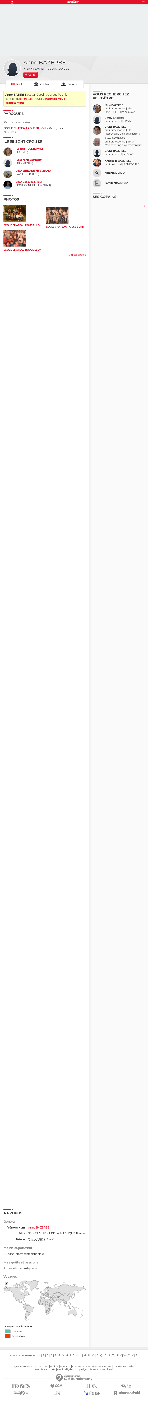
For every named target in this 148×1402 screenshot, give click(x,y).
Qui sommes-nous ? (23, 1366)
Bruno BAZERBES (115, 126)
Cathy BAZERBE (114, 117)
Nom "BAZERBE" (115, 172)
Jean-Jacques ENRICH (29, 182)
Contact (39, 1366)
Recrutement (105, 1366)
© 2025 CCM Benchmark (102, 1369)
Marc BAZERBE (114, 105)
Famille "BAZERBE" (116, 183)
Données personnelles (123, 1366)
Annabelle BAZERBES (118, 161)
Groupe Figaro (81, 1369)
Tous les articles (89, 1366)
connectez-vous (29, 98)
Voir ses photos (77, 254)
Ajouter (32, 74)
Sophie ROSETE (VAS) (29, 148)
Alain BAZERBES (115, 138)
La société (76, 1366)
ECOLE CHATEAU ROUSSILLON (24, 128)
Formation (65, 1366)
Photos (44, 84)
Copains (72, 84)
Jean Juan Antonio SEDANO (33, 171)
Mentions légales (64, 1369)
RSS (46, 1366)
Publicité (54, 1366)
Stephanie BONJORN (29, 159)
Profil (19, 84)
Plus (142, 206)
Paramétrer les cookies (45, 1369)
